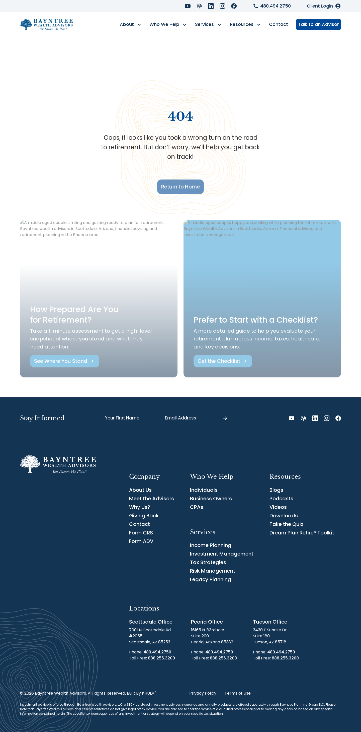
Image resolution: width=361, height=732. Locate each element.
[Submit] (225, 418)
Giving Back (144, 515)
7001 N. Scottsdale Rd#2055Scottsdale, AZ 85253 (150, 636)
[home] (46, 24)
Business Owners (211, 498)
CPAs (196, 507)
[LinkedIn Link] (211, 6)
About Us (140, 490)
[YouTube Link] (188, 6)
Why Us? (139, 507)
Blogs (276, 490)
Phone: (150, 652)
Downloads (283, 515)
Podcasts (281, 498)
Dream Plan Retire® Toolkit (301, 532)
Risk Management (212, 571)
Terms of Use (238, 693)
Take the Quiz (286, 524)
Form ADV (141, 541)
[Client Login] (324, 6)
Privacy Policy (202, 693)
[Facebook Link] (234, 6)
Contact (278, 24)
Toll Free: (152, 658)
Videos (278, 507)
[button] (130, 24)
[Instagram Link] (222, 6)
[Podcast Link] (199, 6)
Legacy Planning (210, 579)
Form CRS (141, 532)
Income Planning (210, 545)
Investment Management (221, 554)
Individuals (204, 490)
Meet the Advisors (151, 498)
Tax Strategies (208, 562)
